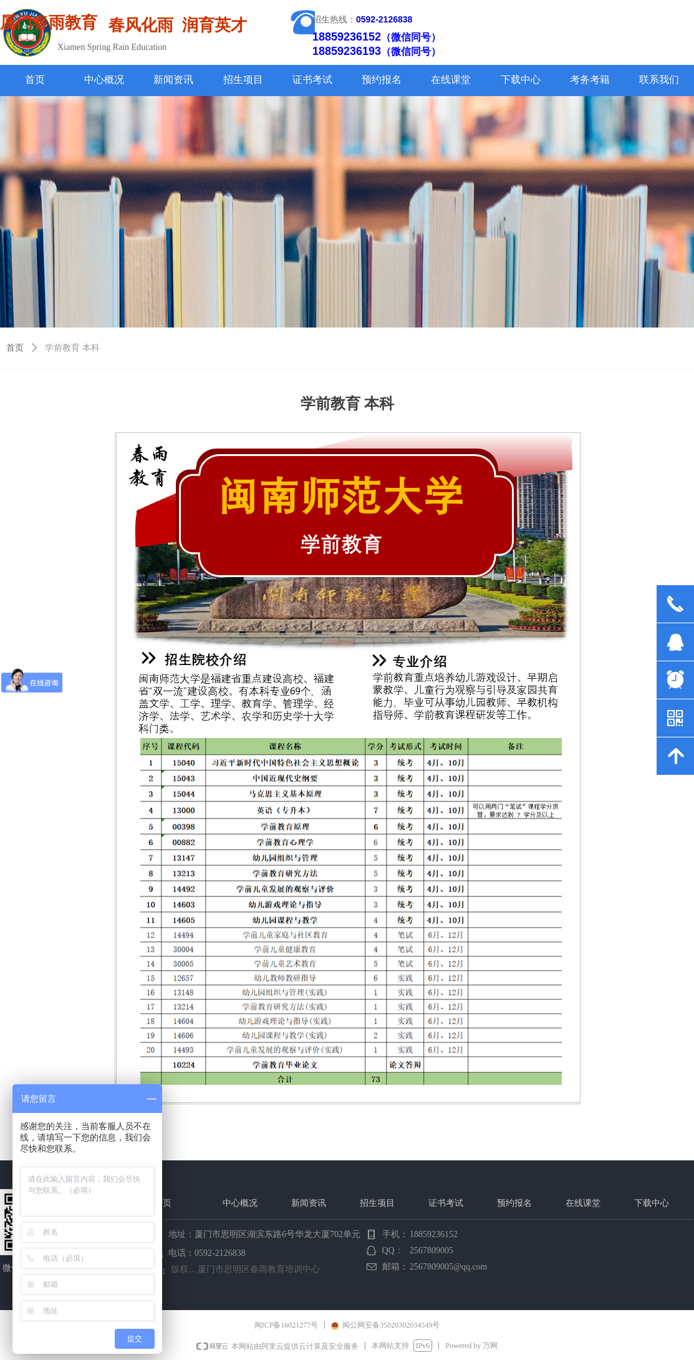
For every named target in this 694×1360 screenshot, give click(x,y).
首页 (15, 347)
